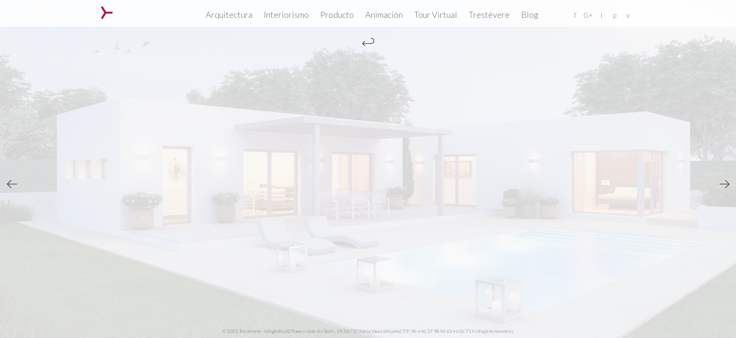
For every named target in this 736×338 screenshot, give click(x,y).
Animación (384, 14)
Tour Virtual (435, 14)
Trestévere (489, 14)
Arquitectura (229, 14)
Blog (529, 14)
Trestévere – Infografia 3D (106, 13)
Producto (337, 14)
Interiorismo (286, 14)
